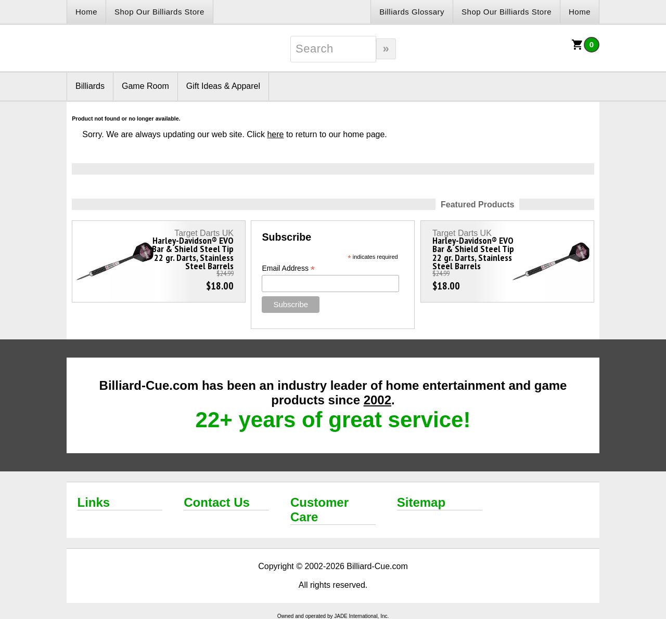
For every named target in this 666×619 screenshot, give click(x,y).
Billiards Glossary (411, 11)
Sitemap (421, 502)
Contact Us (217, 502)
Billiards (90, 86)
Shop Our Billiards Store (159, 11)
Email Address (288, 268)
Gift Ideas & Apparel (223, 86)
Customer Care (319, 509)
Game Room (145, 86)
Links (93, 502)
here (275, 134)
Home (86, 11)
